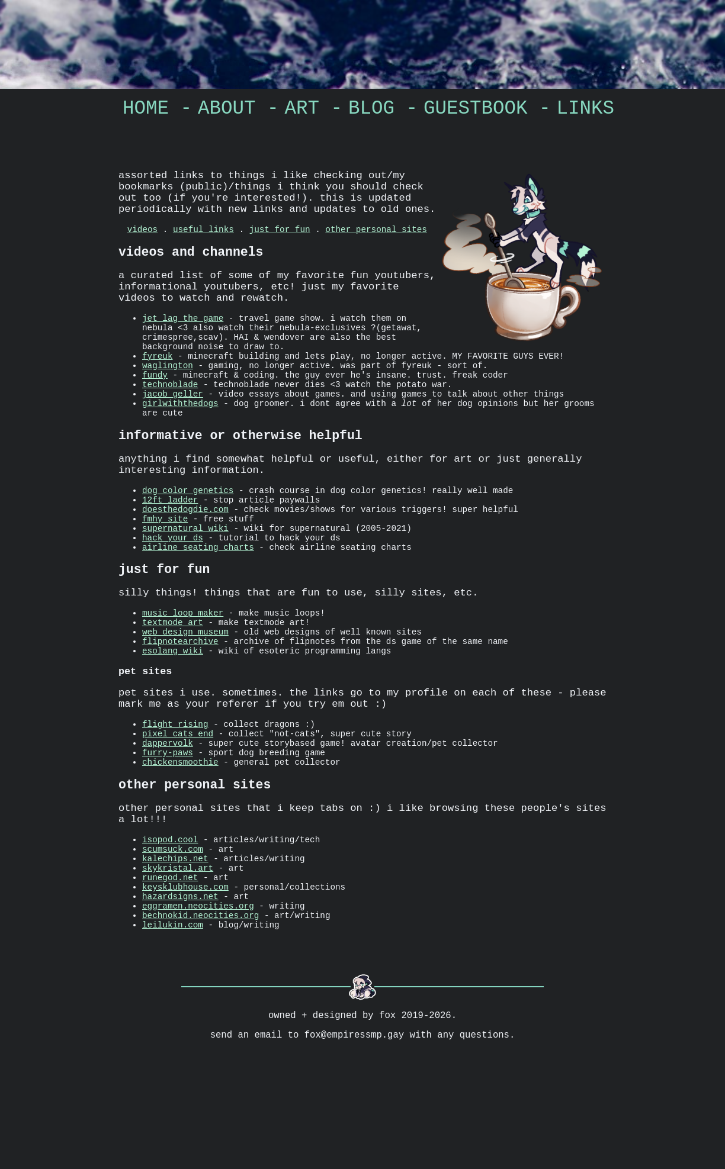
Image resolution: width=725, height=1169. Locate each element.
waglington (167, 390)
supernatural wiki (185, 578)
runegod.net (170, 978)
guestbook (476, 111)
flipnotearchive (180, 707)
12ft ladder (170, 544)
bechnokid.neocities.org (200, 1023)
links (586, 111)
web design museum (185, 696)
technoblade (170, 412)
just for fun (279, 244)
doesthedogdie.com (185, 556)
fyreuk (157, 379)
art (301, 111)
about (227, 111)
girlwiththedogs (180, 435)
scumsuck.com (172, 944)
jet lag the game (182, 345)
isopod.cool (170, 933)
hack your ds (172, 589)
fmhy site (165, 567)
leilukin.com (172, 1034)
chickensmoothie (180, 846)
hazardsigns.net (180, 1000)
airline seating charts (198, 601)
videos (142, 244)
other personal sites (376, 244)
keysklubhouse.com (185, 989)
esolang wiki (172, 718)
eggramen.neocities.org (198, 1011)
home (146, 111)
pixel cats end (177, 812)
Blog (371, 111)
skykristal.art (177, 966)
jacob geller (172, 424)
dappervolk (167, 823)
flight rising (175, 801)
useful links (203, 244)
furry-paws (167, 834)
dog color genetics (187, 533)
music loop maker (182, 673)
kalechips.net (175, 955)
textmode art (172, 685)
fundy (155, 401)
